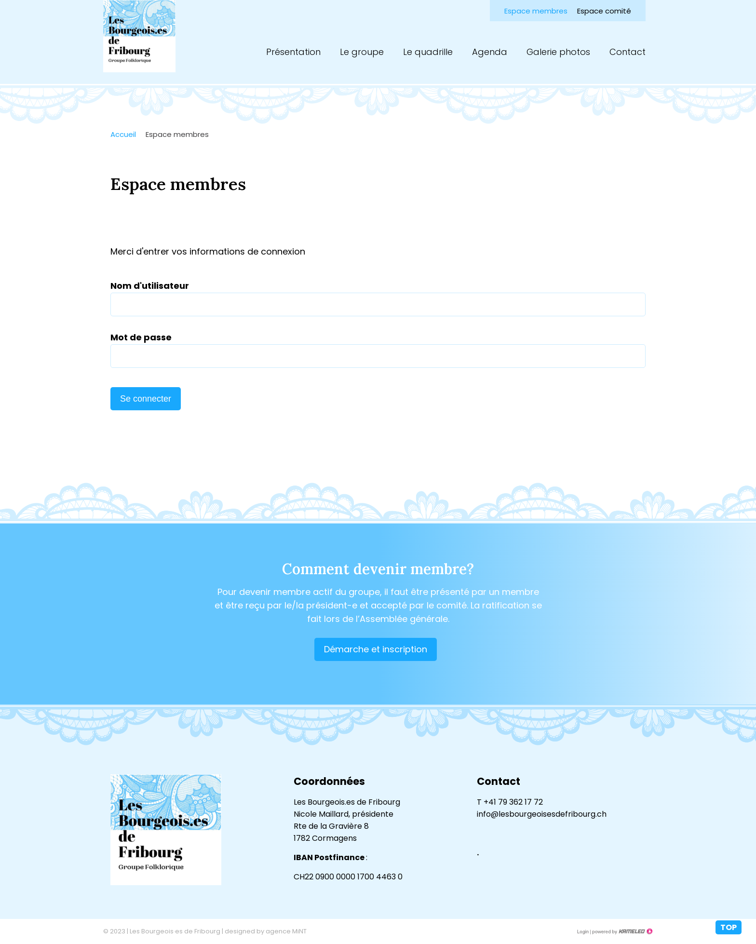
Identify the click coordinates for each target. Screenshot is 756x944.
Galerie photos (558, 52)
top (728, 927)
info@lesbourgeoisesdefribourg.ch (542, 814)
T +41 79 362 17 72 (510, 802)
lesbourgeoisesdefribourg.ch (139, 36)
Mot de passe (141, 337)
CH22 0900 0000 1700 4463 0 (348, 876)
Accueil (123, 134)
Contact (627, 52)
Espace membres (535, 11)
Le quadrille (428, 52)
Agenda (489, 52)
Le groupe (362, 52)
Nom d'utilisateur (149, 286)
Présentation (293, 52)
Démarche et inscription (375, 649)
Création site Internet (621, 931)
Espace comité (604, 11)
